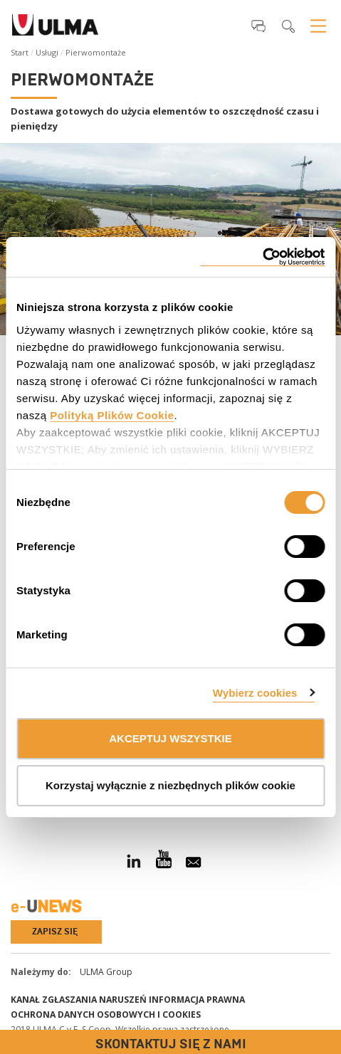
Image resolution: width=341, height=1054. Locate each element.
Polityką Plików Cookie (112, 415)
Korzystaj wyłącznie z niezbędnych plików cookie (170, 785)
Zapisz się (55, 932)
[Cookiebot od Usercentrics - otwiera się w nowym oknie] (262, 257)
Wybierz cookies (255, 693)
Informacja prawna (197, 1000)
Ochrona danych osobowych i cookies (106, 1014)
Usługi (47, 52)
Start (19, 52)
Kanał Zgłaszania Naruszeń (79, 1000)
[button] (258, 25)
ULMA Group (106, 972)
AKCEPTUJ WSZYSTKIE (170, 738)
